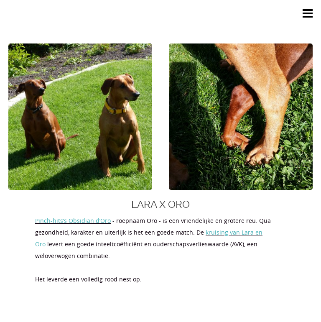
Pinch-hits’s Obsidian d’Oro (73, 221)
